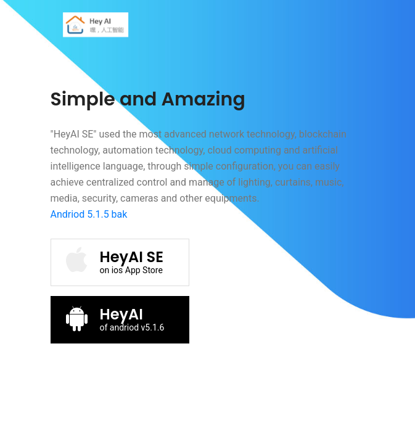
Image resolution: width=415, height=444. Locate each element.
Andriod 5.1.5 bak (89, 214)
